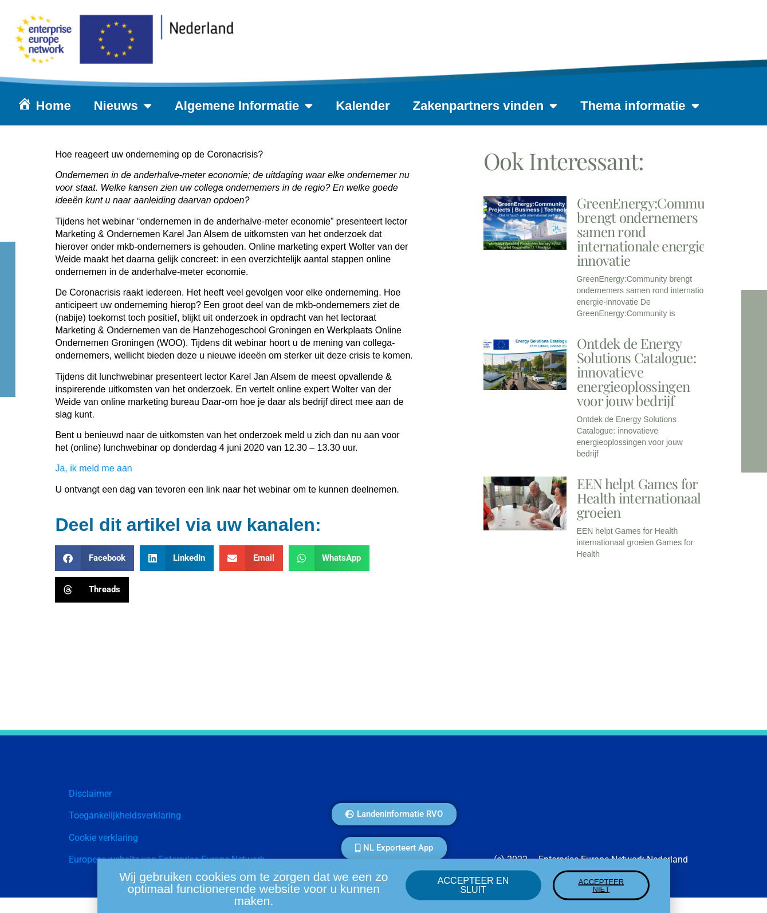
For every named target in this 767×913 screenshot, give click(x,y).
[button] (94, 558)
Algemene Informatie (244, 106)
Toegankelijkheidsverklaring (125, 815)
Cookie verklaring (103, 837)
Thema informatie (639, 106)
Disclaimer (90, 793)
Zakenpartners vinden (485, 106)
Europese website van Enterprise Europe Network (167, 859)
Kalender (363, 106)
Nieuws (123, 106)
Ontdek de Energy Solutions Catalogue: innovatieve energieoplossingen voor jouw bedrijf (636, 372)
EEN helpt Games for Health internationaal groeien (639, 497)
